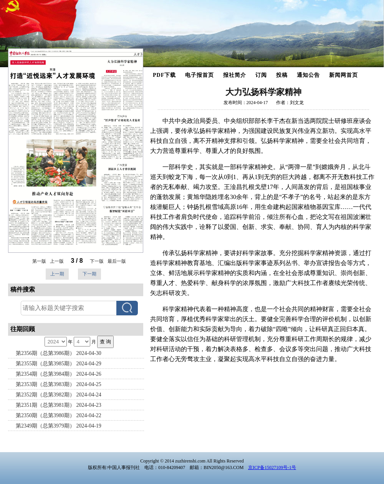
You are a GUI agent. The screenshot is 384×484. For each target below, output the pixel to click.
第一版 (39, 261)
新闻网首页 (343, 75)
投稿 (282, 75)
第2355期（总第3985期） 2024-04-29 (58, 363)
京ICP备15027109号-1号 (272, 467)
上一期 (57, 274)
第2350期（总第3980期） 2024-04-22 (58, 415)
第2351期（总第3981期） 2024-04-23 (58, 405)
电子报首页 (199, 75)
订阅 (261, 75)
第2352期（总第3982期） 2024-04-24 (58, 395)
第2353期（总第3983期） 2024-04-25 (58, 384)
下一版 (97, 261)
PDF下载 (164, 75)
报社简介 (234, 75)
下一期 (89, 274)
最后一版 (117, 261)
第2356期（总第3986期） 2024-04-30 (58, 353)
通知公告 (308, 75)
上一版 (57, 261)
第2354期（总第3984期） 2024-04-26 (58, 374)
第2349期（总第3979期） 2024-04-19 (58, 426)
